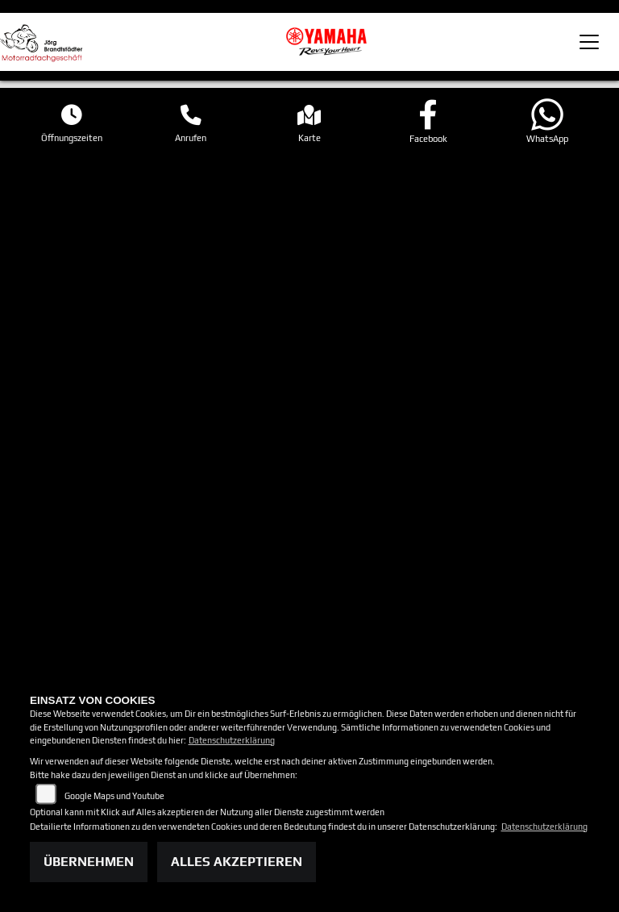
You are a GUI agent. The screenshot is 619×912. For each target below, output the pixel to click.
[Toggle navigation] (589, 42)
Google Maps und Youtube (114, 796)
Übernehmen (89, 861)
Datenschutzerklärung (232, 740)
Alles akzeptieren (236, 861)
